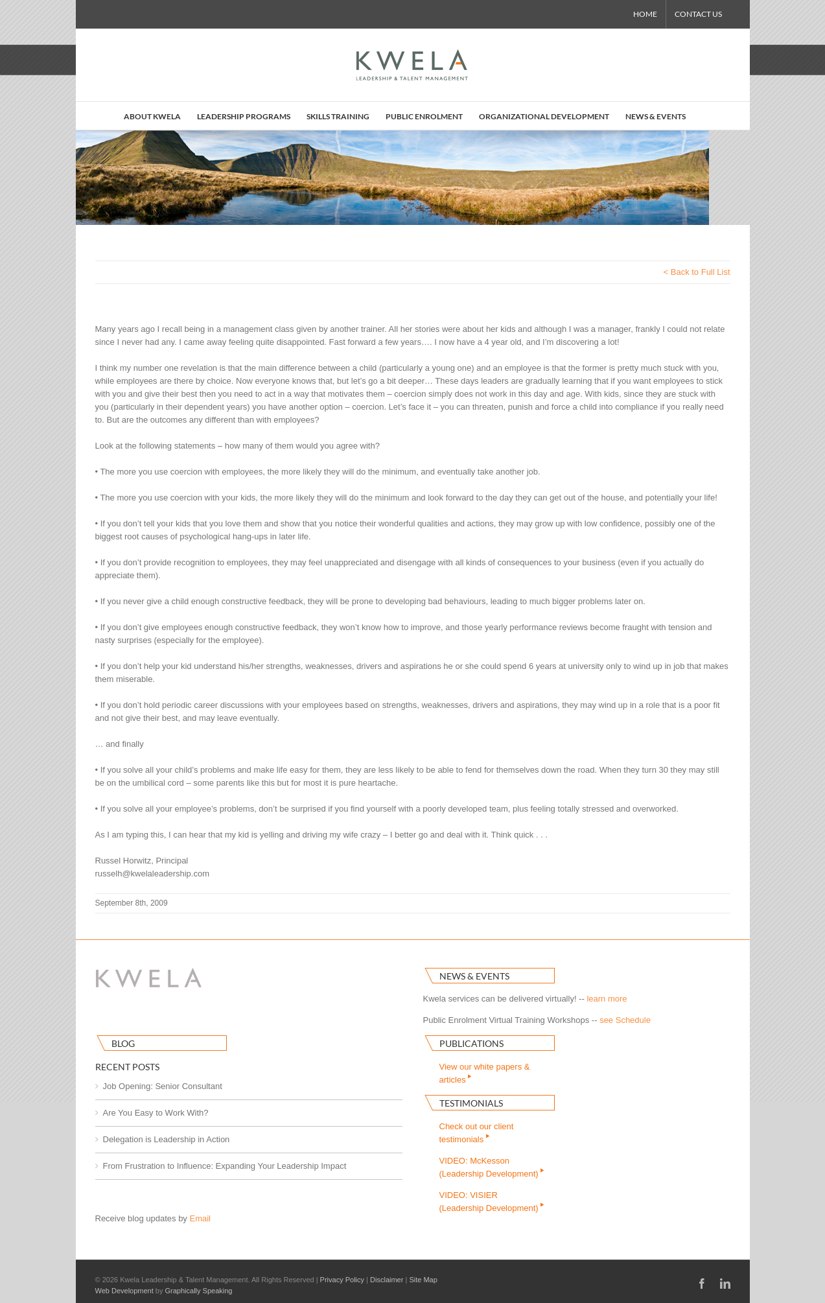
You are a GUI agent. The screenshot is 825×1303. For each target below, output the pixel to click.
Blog (123, 1043)
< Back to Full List (697, 272)
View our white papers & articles (484, 1073)
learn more (607, 999)
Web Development (124, 1291)
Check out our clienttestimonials (476, 1132)
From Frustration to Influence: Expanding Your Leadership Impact (225, 1166)
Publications (471, 1043)
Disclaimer (386, 1280)
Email (200, 1218)
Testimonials (471, 1103)
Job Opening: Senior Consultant (162, 1086)
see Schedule (625, 1020)
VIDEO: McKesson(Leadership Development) (492, 1167)
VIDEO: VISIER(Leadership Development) (492, 1201)
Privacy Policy (342, 1280)
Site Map (423, 1280)
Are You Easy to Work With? (156, 1113)
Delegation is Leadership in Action (166, 1139)
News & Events (474, 975)
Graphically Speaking (199, 1291)
